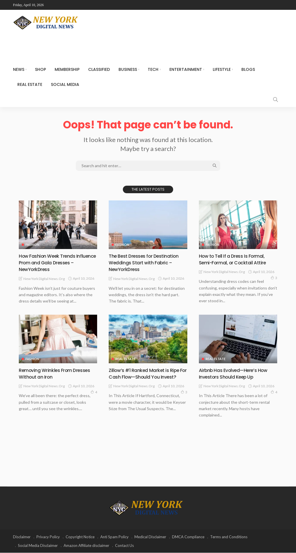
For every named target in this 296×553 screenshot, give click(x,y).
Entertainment (185, 69)
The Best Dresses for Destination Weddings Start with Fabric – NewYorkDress (148, 262)
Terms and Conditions (228, 537)
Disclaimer (22, 537)
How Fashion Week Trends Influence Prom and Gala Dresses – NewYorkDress (50, 262)
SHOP (40, 69)
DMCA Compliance (188, 537)
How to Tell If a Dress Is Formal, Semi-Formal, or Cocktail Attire (236, 259)
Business (128, 69)
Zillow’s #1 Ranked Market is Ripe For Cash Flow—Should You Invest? (147, 376)
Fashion (32, 244)
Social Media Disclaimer (38, 545)
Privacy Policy (48, 537)
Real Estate (29, 84)
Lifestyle (222, 69)
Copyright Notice (80, 537)
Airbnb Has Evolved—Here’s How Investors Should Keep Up (237, 373)
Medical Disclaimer (150, 537)
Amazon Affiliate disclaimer (86, 545)
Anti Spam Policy (114, 537)
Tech (153, 69)
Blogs (248, 69)
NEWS (18, 69)
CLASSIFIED (99, 69)
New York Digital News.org (44, 278)
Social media (65, 84)
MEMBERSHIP (67, 69)
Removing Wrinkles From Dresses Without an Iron (48, 373)
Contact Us (124, 545)
